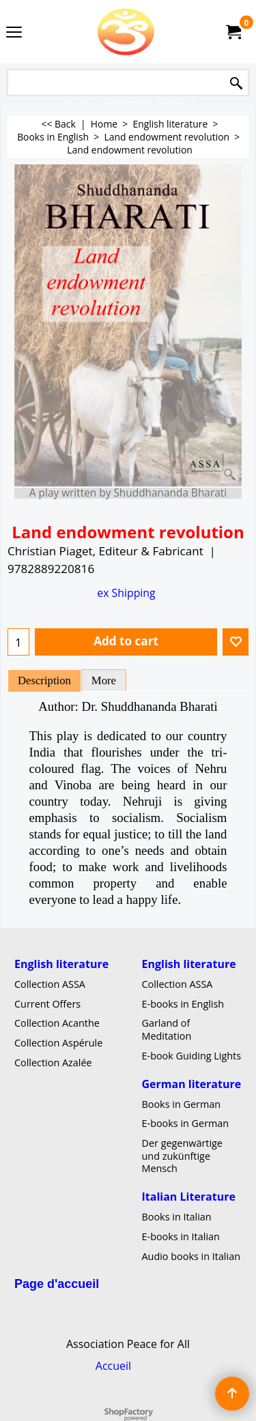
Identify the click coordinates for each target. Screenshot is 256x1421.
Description (44, 680)
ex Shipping (126, 592)
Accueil (113, 1365)
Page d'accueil (56, 1284)
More (103, 680)
